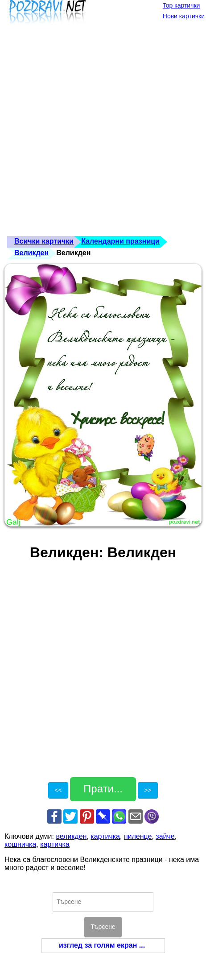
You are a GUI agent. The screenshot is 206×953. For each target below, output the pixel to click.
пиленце (138, 836)
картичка (105, 836)
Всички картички (44, 241)
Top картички (181, 5)
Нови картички (184, 16)
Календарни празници (120, 241)
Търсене (103, 926)
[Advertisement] (103, 133)
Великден (31, 253)
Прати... (103, 789)
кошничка (20, 844)
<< (58, 790)
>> (147, 790)
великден (71, 836)
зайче (165, 836)
